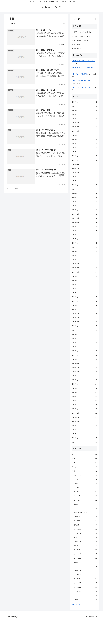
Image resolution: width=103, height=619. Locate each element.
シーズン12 (85, 541)
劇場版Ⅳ (85, 562)
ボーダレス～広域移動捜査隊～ (81, 36)
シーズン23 (85, 595)
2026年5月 (84, 102)
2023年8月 (84, 230)
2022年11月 (84, 268)
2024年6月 (84, 189)
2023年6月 (84, 239)
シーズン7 (85, 508)
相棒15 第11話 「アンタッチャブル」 (83, 61)
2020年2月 (84, 405)
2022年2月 (84, 305)
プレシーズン (85, 475)
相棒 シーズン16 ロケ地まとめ (81, 80)
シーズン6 (85, 500)
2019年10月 (84, 421)
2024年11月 (84, 168)
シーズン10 (85, 529)
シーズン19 (85, 579)
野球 (84, 463)
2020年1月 (84, 409)
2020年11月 (84, 367)
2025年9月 (84, 135)
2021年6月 (84, 338)
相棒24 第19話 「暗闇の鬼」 (81, 40)
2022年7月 (84, 284)
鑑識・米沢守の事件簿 (85, 512)
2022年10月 (84, 272)
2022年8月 (84, 280)
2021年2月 (84, 355)
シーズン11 (85, 533)
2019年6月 (84, 438)
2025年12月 (84, 123)
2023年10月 (84, 222)
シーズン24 (85, 599)
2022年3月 (84, 301)
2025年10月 (84, 131)
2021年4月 (84, 347)
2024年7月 (84, 185)
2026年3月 (84, 110)
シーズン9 (85, 521)
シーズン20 (85, 583)
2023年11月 (84, 218)
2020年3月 (84, 401)
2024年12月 (84, 164)
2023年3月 (84, 251)
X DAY (85, 537)
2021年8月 (84, 330)
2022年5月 (84, 293)
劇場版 (85, 504)
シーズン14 (85, 554)
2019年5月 (84, 442)
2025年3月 (84, 152)
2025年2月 (84, 156)
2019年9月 (84, 425)
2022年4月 (84, 297)
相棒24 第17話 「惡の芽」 (80, 48)
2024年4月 (84, 197)
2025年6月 (84, 148)
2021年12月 (84, 313)
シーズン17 (85, 570)
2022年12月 (84, 264)
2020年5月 (84, 392)
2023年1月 (84, 259)
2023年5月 (84, 243)
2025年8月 (84, 139)
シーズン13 (85, 550)
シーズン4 (85, 492)
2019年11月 (84, 417)
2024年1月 (84, 210)
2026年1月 (84, 118)
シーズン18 (85, 575)
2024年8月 (84, 181)
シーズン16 (85, 566)
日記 (84, 454)
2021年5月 (84, 342)
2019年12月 (84, 413)
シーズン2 (85, 483)
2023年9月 (84, 226)
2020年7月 (84, 384)
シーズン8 (85, 516)
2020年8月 (84, 380)
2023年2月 (84, 255)
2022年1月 (84, 309)
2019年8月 (84, 430)
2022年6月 (84, 289)
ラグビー (84, 467)
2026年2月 (84, 114)
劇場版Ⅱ (85, 525)
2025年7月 (84, 143)
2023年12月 (84, 214)
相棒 (84, 471)
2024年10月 (84, 172)
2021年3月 (84, 351)
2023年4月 (84, 247)
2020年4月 (84, 396)
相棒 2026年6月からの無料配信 (81, 32)
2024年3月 (84, 201)
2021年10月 (84, 322)
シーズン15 (85, 558)
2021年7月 (84, 334)
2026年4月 (84, 106)
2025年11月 (84, 127)
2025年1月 (84, 160)
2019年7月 (84, 434)
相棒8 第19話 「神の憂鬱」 (80, 74)
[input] (36, 23)
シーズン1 (85, 479)
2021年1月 (84, 359)
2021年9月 (84, 326)
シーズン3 (85, 487)
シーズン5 (85, 496)
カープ (84, 458)
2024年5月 (84, 193)
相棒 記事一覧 (76, 604)
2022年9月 (84, 276)
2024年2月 (84, 206)
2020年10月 (84, 371)
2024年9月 (84, 177)
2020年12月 (84, 363)
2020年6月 (84, 388)
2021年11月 (84, 318)
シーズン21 (85, 587)
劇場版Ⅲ (85, 546)
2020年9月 (84, 376)
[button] (64, 23)
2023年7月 (84, 235)
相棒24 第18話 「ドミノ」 (80, 44)
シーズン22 (85, 591)
